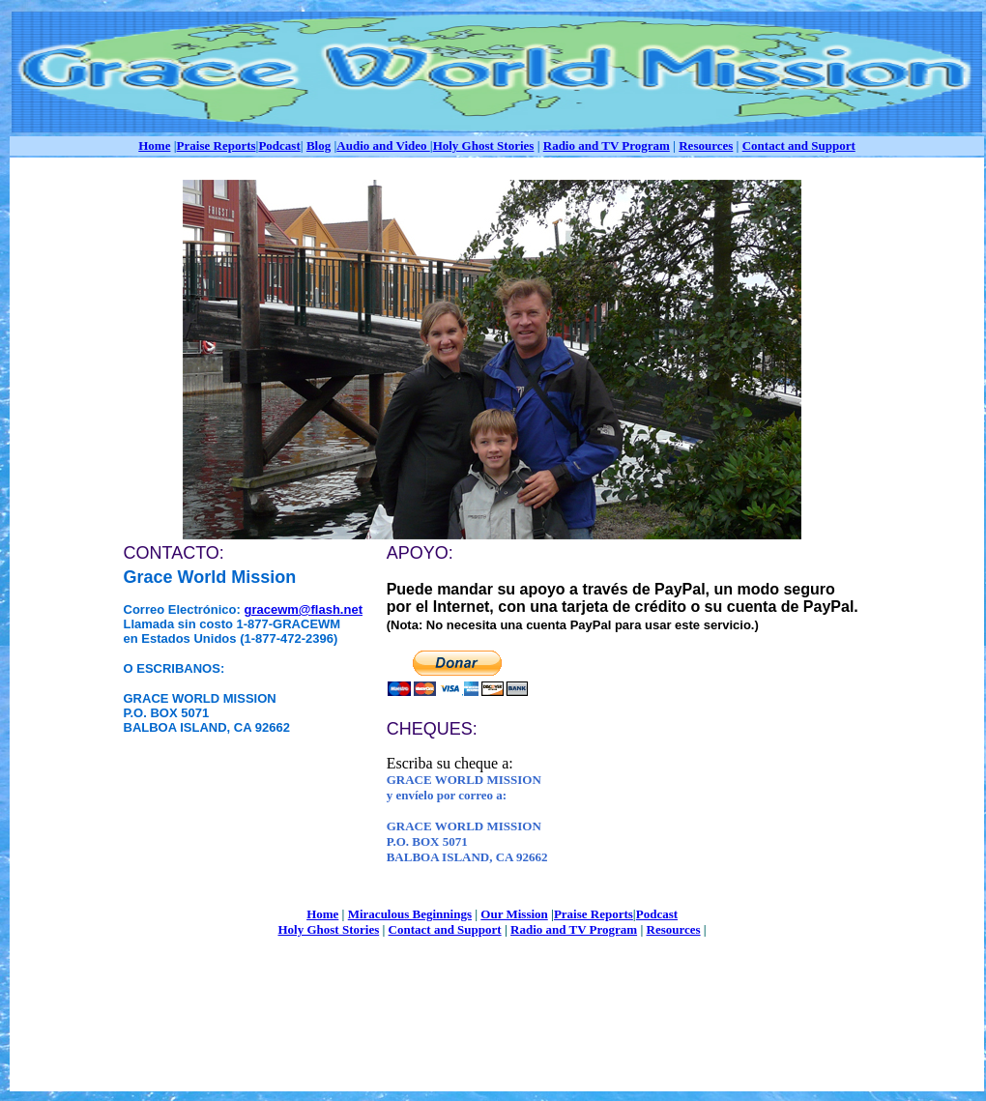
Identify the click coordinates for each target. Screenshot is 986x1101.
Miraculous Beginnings (410, 914)
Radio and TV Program (606, 145)
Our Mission (513, 914)
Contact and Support (799, 145)
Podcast (279, 145)
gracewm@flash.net (303, 609)
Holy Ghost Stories (484, 145)
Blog (318, 145)
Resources (706, 145)
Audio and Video (382, 145)
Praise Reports (216, 145)
